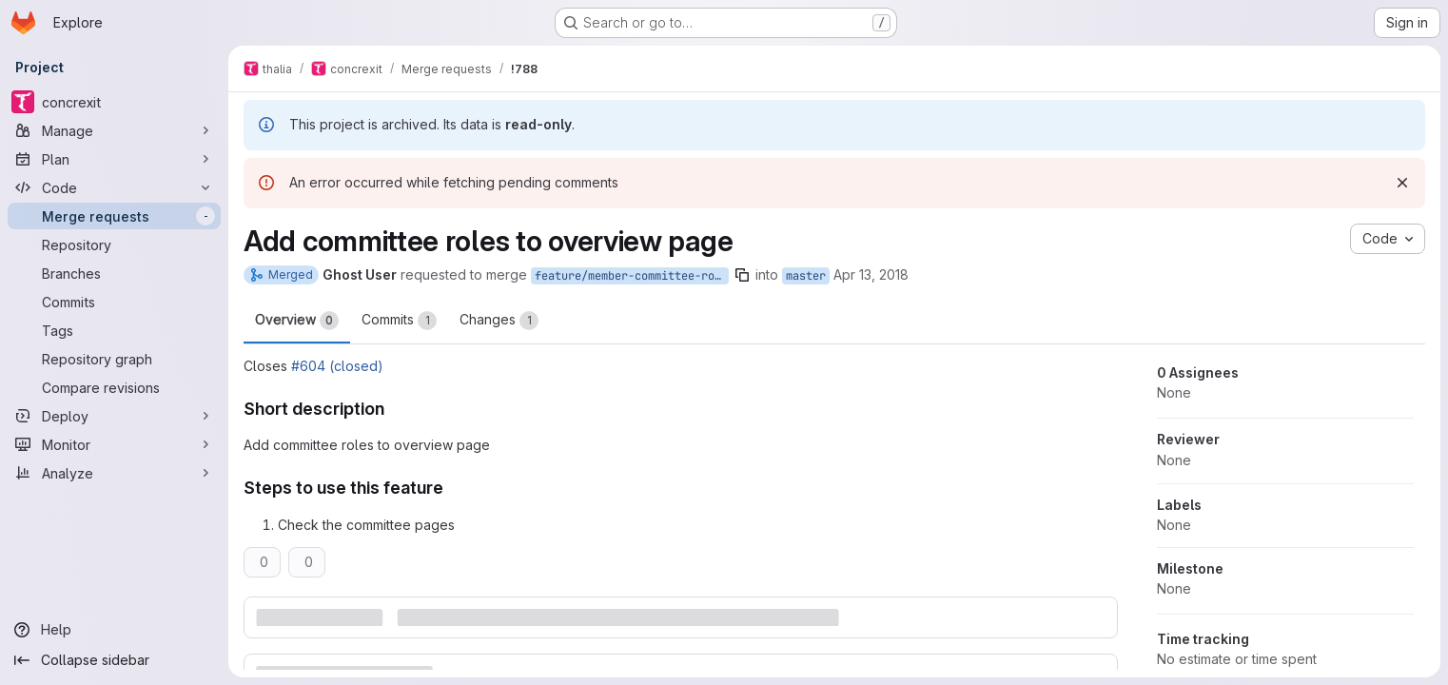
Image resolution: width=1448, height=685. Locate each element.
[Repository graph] (114, 358)
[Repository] (114, 244)
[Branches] (114, 273)
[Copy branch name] (742, 275)
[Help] (114, 629)
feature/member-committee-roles (632, 276)
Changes (499, 320)
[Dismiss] (1402, 182)
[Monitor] (114, 444)
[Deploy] (114, 415)
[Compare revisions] (114, 387)
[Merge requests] (114, 216)
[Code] (114, 187)
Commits (399, 320)
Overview (297, 320)
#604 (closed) (337, 366)
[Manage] (114, 130)
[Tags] (114, 330)
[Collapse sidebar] (114, 660)
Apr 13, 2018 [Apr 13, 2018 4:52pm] (871, 274)
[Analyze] (114, 473)
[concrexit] (114, 101)
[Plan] (114, 159)
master (806, 276)
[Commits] (114, 301)
